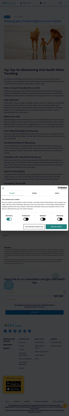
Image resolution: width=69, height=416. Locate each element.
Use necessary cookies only (34, 226)
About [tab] (57, 193)
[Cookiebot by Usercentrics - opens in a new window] (59, 188)
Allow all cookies (56, 226)
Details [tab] (34, 193)
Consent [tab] (12, 193)
